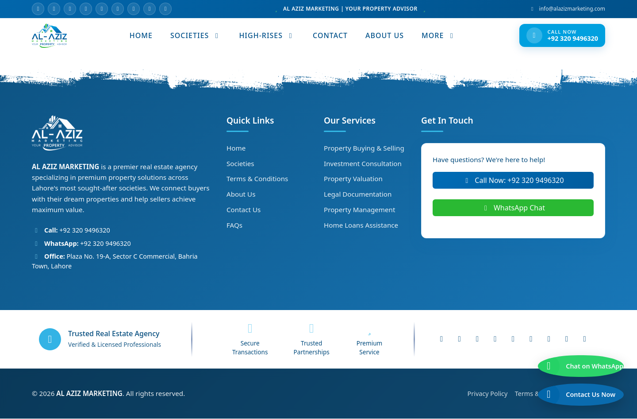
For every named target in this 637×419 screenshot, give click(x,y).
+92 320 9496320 (77, 231)
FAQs (234, 225)
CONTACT (330, 36)
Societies (240, 163)
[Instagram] (70, 9)
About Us (240, 194)
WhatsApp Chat (513, 208)
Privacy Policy (488, 394)
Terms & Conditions (257, 179)
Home (236, 148)
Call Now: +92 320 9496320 (513, 181)
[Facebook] (54, 9)
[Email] (38, 9)
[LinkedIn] (117, 9)
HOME (141, 36)
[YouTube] (86, 9)
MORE (439, 36)
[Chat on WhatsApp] (573, 350)
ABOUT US (385, 36)
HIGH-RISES (267, 36)
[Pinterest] (149, 9)
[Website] (165, 9)
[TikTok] (133, 9)
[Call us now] (573, 389)
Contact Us (243, 210)
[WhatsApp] (102, 9)
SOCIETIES (196, 36)
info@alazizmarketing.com (567, 8)
